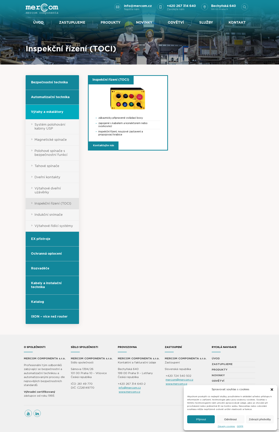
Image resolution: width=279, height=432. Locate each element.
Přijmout (201, 419)
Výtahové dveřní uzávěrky (48, 190)
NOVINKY (144, 22)
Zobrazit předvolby (260, 419)
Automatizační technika (50, 97)
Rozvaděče (40, 268)
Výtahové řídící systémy (54, 226)
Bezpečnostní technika (49, 82)
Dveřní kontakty (47, 177)
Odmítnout (230, 419)
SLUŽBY (206, 22)
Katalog (37, 302)
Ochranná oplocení (46, 253)
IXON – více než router (49, 316)
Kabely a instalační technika (46, 285)
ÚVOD (38, 22)
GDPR (240, 426)
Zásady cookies (226, 426)
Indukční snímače (49, 214)
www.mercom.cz (129, 392)
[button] (272, 389)
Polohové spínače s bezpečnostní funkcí (51, 153)
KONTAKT (237, 22)
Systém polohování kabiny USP (50, 126)
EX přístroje (40, 239)
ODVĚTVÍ (176, 22)
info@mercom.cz (130, 388)
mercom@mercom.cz (179, 380)
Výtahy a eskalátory (47, 112)
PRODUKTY (110, 22)
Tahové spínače (47, 166)
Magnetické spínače (51, 139)
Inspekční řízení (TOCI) (53, 203)
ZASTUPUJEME (72, 22)
